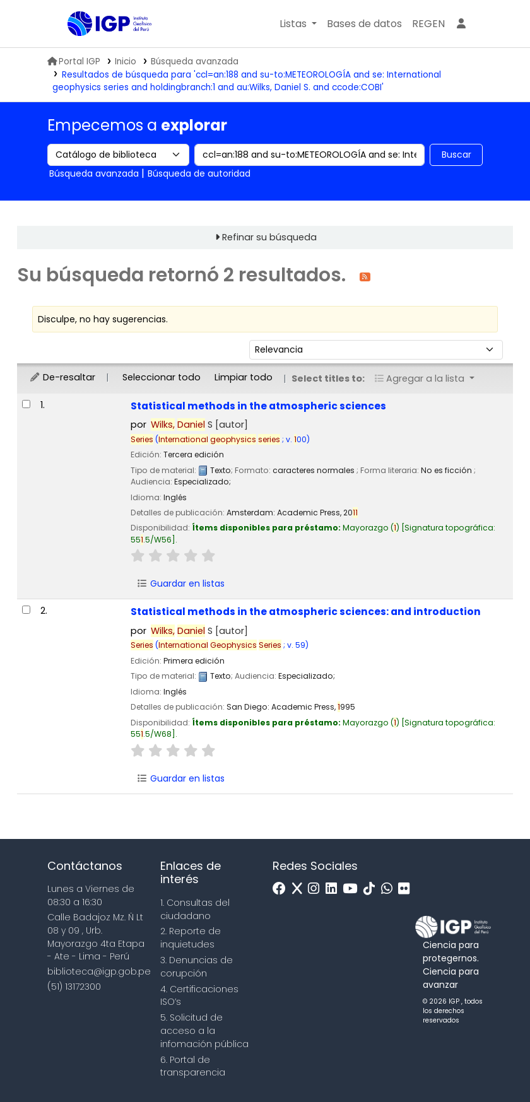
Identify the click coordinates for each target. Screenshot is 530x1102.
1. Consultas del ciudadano (195, 909)
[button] (298, 24)
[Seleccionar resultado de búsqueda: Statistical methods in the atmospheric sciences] (26, 404)
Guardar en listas (180, 583)
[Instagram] (317, 889)
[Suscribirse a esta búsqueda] (365, 276)
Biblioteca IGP (99, 49)
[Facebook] (282, 889)
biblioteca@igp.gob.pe (99, 971)
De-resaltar (62, 377)
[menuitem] (428, 24)
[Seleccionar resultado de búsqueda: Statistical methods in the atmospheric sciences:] (26, 610)
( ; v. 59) (232, 645)
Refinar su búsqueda (269, 237)
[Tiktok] (372, 889)
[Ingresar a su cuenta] (461, 24)
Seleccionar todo (161, 377)
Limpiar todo (244, 377)
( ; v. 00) (232, 439)
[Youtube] (353, 889)
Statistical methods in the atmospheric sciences (258, 406)
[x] (300, 889)
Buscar (456, 154)
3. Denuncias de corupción (196, 967)
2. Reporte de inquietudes (190, 938)
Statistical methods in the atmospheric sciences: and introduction (306, 611)
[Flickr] (407, 889)
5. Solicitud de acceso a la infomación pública (204, 1030)
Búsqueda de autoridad (199, 173)
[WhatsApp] (390, 889)
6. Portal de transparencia (192, 1066)
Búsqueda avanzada (194, 61)
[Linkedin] (334, 889)
